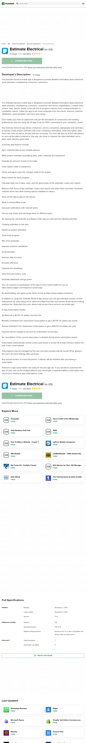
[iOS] (9, 44)
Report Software (43, 655)
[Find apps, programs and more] (48, 3)
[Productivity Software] (18, 44)
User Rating (33, 54)
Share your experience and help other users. (45, 67)
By (13, 54)
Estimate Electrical (31, 49)
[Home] (3, 44)
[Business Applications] (34, 44)
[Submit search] (17, 3)
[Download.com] (8, 3)
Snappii (37, 75)
